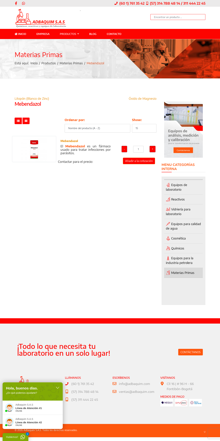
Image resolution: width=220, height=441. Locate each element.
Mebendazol (69, 142)
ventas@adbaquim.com (136, 392)
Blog (92, 34)
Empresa (43, 34)
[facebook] (16, 3)
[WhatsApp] (23, 3)
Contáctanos (190, 353)
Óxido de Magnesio (142, 99)
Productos (68, 34)
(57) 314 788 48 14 (84, 392)
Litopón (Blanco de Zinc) (32, 99)
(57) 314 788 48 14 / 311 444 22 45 (177, 3)
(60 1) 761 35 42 (132, 3)
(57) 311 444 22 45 (84, 400)
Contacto (114, 34)
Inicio (20, 34)
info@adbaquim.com (134, 384)
